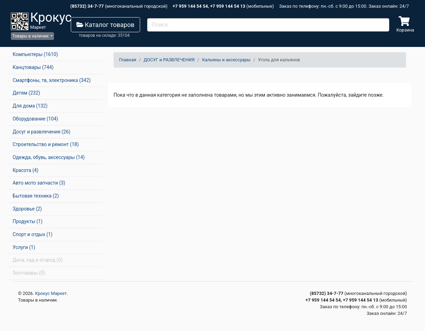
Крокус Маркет (51, 293)
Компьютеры (35, 54)
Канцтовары (33, 67)
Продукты (27, 221)
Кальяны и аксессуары (226, 59)
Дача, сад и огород (37, 260)
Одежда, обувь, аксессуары (49, 157)
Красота (26, 170)
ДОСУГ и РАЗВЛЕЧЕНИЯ (169, 59)
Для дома (30, 106)
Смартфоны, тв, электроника (52, 80)
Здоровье (27, 209)
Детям (26, 93)
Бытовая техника (36, 196)
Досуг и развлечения (41, 132)
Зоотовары (29, 273)
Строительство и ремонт (46, 144)
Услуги (24, 247)
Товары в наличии (30, 36)
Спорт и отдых (33, 234)
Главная (127, 59)
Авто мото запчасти (39, 183)
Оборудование (35, 119)
